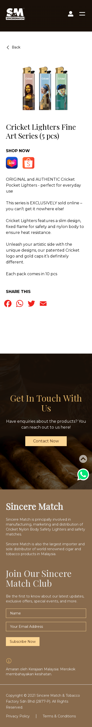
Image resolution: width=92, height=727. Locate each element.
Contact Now (46, 441)
